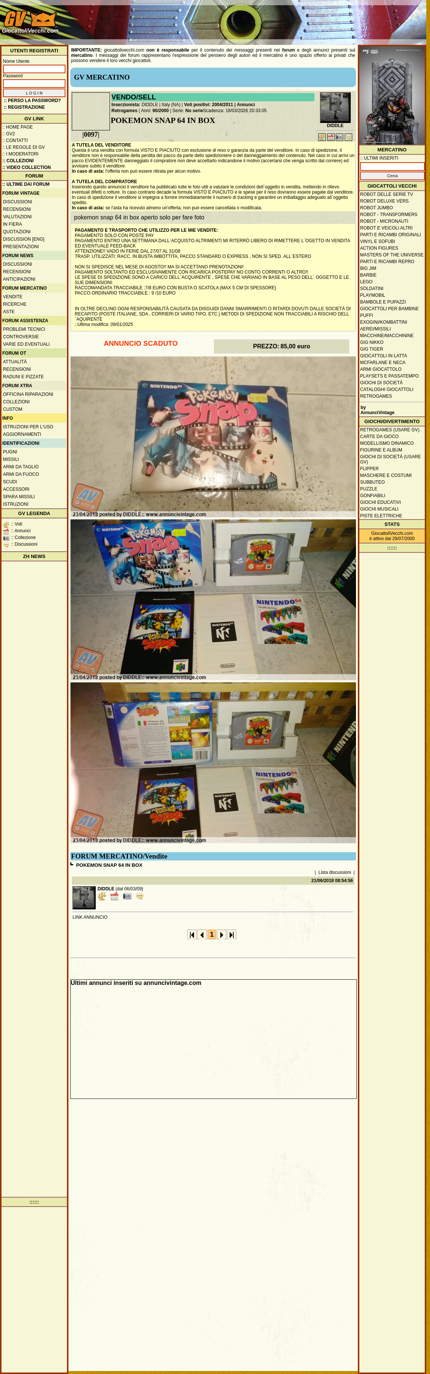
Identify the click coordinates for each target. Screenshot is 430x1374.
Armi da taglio (21, 466)
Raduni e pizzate (23, 376)
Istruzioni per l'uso (28, 426)
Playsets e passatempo (389, 376)
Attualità (15, 361)
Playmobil (372, 295)
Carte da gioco (379, 436)
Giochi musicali (379, 509)
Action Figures (379, 248)
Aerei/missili (375, 329)
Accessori (16, 489)
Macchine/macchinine (387, 335)
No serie (194, 110)
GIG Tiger (371, 349)
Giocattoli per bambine (389, 308)
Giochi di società (381, 382)
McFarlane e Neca (382, 362)
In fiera (12, 224)
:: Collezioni (18, 160)
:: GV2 (8, 133)
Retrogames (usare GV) (390, 429)
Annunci (246, 104)
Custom (12, 409)
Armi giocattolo (381, 369)
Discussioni (17, 201)
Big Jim (368, 268)
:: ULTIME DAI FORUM (25, 184)
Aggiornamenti (22, 434)
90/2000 (161, 110)
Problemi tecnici (24, 329)
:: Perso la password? (32, 100)
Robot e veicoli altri (386, 228)
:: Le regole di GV (23, 147)
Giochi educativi (380, 502)
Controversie (21, 336)
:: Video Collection (26, 167)
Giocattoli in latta (383, 355)
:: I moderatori (20, 154)
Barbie (368, 275)
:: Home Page (17, 127)
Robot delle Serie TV (386, 194)
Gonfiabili (372, 495)
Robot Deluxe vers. (385, 201)
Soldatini (371, 288)
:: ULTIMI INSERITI (379, 158)
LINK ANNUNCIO (90, 917)
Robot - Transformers (389, 214)
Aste (9, 311)
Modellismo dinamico (387, 443)
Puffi (366, 315)
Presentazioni (21, 246)
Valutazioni (17, 216)
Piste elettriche (381, 515)
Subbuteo (372, 482)
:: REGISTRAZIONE (24, 107)
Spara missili (19, 496)
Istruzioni (15, 504)
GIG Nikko (372, 342)
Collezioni (16, 401)
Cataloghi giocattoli (386, 389)
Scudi (10, 481)
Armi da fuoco (21, 474)
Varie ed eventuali (26, 344)
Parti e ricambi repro (387, 261)
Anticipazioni (19, 279)
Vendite (12, 296)
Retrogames (124, 110)
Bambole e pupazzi (383, 302)
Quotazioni (17, 231)
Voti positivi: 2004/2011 (208, 104)
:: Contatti (15, 140)
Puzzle (368, 489)
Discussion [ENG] (23, 239)
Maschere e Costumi (386, 475)
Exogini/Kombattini (383, 322)
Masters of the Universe (392, 255)
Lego (366, 281)
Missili (11, 459)
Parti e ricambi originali (390, 234)
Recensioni (17, 209)
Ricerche (15, 304)
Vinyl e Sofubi (377, 241)
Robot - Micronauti (384, 221)
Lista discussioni (335, 872)
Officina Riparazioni (28, 394)
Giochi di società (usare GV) (390, 459)
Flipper (369, 468)
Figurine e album (381, 450)
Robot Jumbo (376, 207)
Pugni (10, 452)
